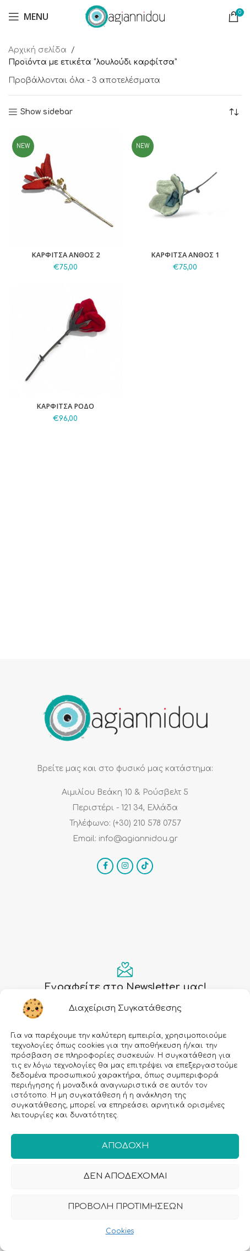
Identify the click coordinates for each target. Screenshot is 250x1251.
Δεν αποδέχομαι (125, 1176)
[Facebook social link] (105, 866)
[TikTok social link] (145, 866)
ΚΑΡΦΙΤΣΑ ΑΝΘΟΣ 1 (185, 255)
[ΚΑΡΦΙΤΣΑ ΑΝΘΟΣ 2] (65, 188)
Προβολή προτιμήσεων (125, 1206)
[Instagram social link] (125, 866)
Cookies (120, 1231)
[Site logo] (125, 16)
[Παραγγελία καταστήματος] (233, 112)
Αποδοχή (125, 1145)
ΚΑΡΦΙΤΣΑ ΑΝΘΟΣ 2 (65, 255)
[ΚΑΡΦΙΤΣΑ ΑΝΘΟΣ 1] (185, 188)
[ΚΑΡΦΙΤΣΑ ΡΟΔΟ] (65, 340)
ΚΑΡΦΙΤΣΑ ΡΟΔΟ (65, 406)
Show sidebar (46, 112)
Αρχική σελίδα (37, 50)
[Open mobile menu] (28, 17)
